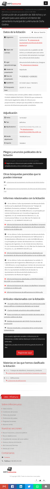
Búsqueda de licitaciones (15, 9)
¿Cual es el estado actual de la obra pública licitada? (22, 310)
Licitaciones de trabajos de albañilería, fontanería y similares (26, 373)
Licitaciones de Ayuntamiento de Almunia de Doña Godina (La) (30, 42)
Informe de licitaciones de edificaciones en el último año (24, 292)
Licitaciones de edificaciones (16, 381)
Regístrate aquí (25, 352)
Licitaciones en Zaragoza (29, 65)
